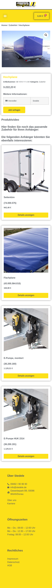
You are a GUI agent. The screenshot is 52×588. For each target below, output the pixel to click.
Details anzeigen (26, 215)
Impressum (12, 559)
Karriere (11, 503)
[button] (5, 16)
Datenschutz (13, 562)
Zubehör (13, 25)
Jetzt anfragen (14, 109)
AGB (9, 565)
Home (4, 25)
